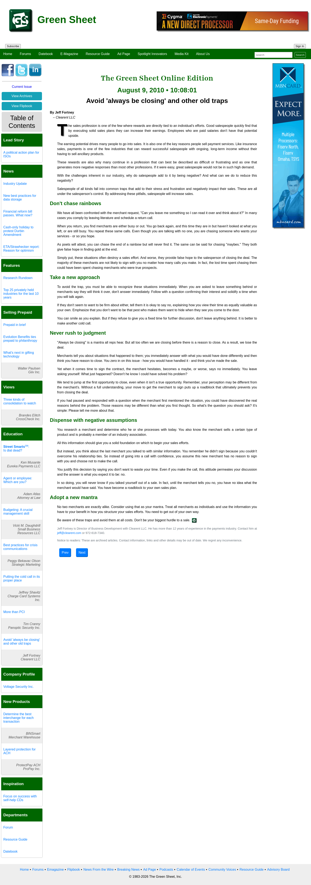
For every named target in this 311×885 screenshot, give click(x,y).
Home (7, 54)
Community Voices (222, 869)
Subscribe (13, 46)
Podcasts (166, 869)
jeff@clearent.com (69, 533)
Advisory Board (278, 869)
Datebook (46, 54)
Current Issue (22, 86)
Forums (25, 54)
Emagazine (55, 869)
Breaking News (128, 869)
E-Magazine (69, 54)
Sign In (300, 46)
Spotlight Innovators (152, 54)
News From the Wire (98, 869)
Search (300, 54)
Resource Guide (98, 54)
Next (82, 552)
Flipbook (73, 869)
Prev (65, 552)
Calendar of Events (191, 869)
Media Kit (181, 54)
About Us (203, 54)
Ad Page (123, 54)
